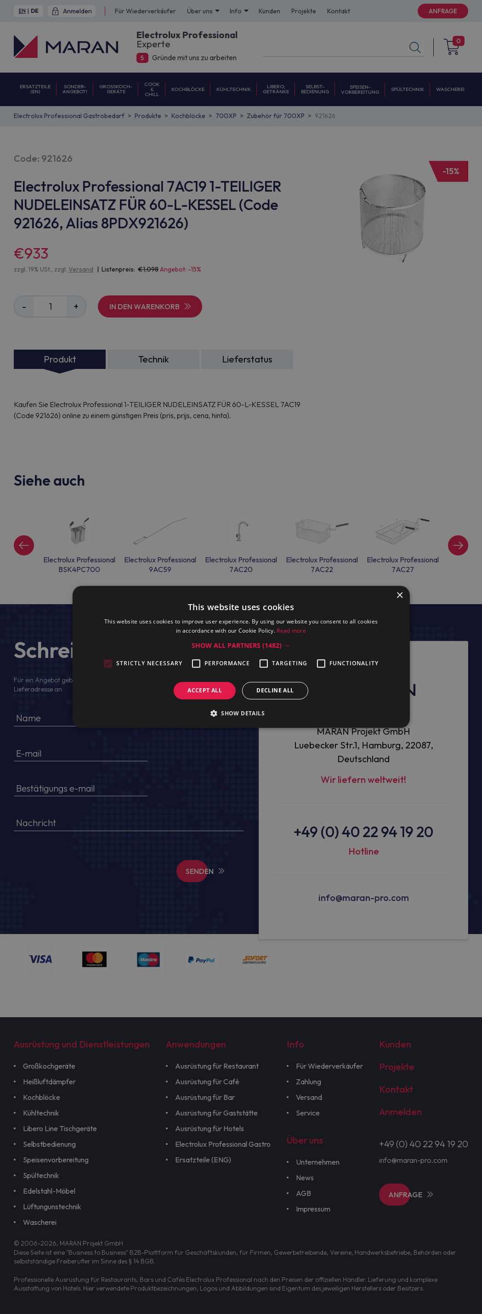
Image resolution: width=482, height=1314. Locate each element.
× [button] (399, 595)
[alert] (241, 657)
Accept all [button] (204, 690)
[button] (241, 645)
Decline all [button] (275, 690)
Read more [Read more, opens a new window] (291, 631)
